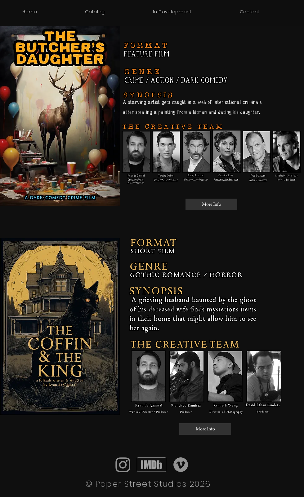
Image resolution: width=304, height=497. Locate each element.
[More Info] (211, 204)
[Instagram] (123, 465)
